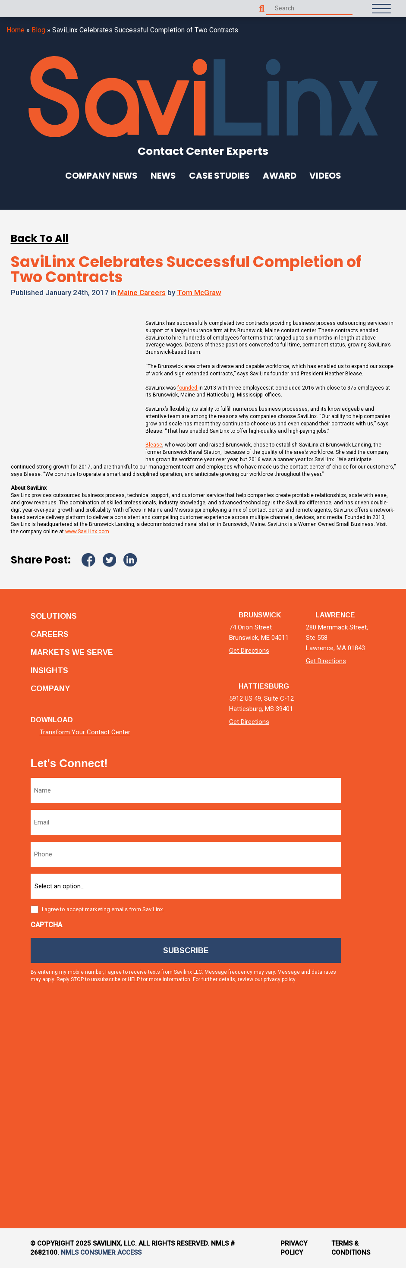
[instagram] (369, 1028)
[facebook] (369, 955)
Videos (325, 176)
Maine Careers (142, 292)
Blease (153, 445)
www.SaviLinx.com (87, 532)
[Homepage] (26, 8)
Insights (49, 670)
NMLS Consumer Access (101, 1252)
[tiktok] (369, 1102)
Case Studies (219, 176)
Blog (38, 30)
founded (187, 388)
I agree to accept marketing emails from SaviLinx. (103, 909)
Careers (50, 634)
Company (50, 688)
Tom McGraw (199, 292)
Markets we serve (72, 652)
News (163, 176)
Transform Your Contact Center (85, 732)
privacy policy (280, 979)
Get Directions (249, 650)
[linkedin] (369, 808)
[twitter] (369, 882)
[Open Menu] (381, 8)
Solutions (54, 616)
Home (15, 30)
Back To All (40, 238)
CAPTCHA (46, 925)
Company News (101, 176)
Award (279, 176)
